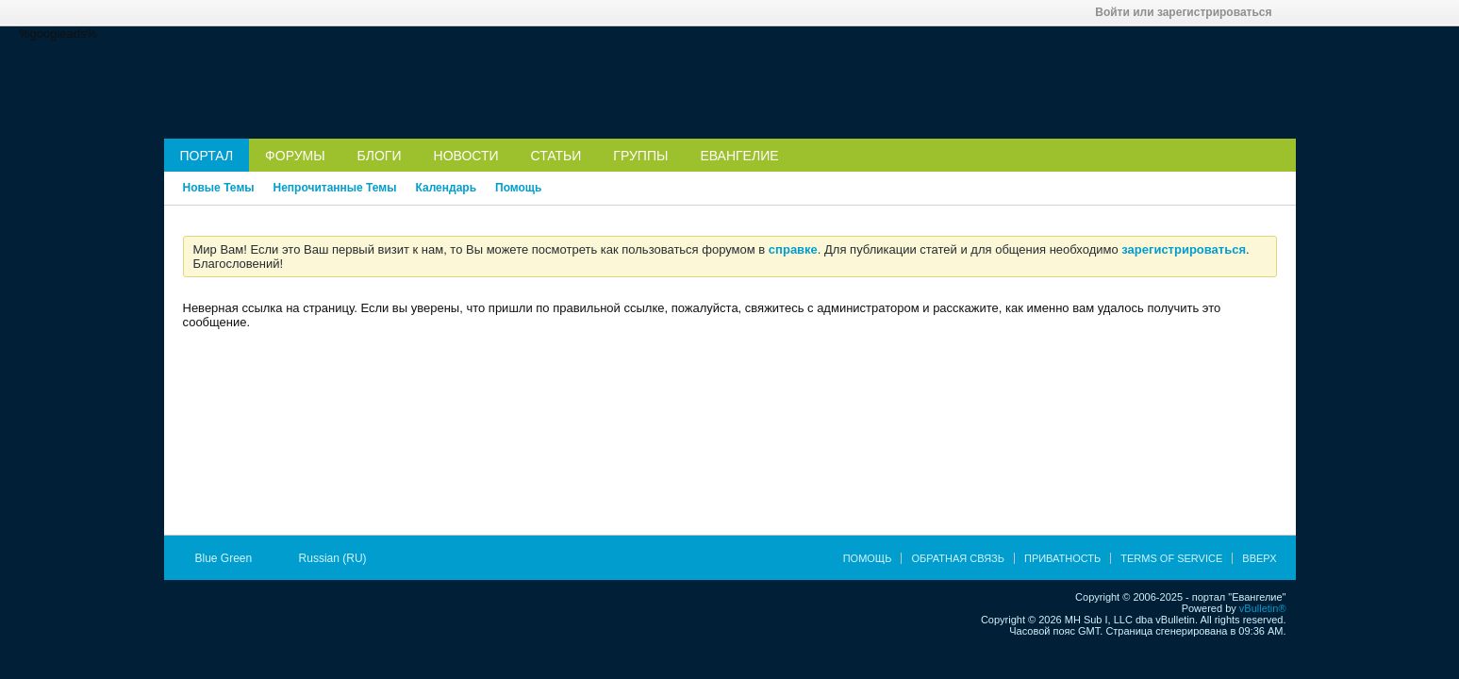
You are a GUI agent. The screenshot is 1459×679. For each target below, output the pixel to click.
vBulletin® (1262, 608)
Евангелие (739, 155)
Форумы (295, 155)
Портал (207, 155)
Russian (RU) (339, 558)
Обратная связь (957, 558)
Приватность (1062, 558)
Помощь (518, 187)
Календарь (445, 187)
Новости (466, 155)
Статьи (556, 155)
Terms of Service (1171, 558)
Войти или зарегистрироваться (1189, 12)
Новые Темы (219, 187)
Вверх (1259, 558)
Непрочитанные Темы (335, 187)
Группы (640, 155)
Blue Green (230, 558)
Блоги (379, 155)
